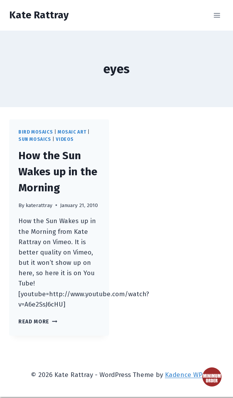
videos (65, 139)
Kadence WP (183, 375)
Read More (37, 321)
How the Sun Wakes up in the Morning (57, 171)
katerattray (39, 205)
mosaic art (72, 132)
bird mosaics (35, 132)
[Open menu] (217, 15)
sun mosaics (34, 139)
